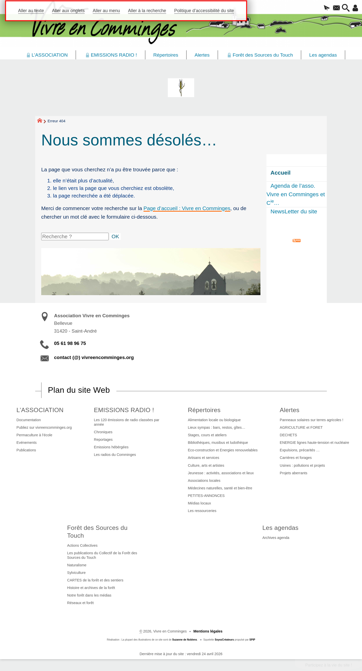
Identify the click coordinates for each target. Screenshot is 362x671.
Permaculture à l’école (34, 435)
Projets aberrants (293, 473)
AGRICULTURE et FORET (301, 427)
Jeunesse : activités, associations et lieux (221, 473)
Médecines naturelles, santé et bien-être (220, 488)
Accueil (280, 173)
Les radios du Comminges (115, 455)
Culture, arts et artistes (206, 465)
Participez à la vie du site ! (328, 665)
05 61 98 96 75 (70, 343)
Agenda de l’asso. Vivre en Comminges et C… (295, 194)
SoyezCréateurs (224, 639)
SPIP (252, 639)
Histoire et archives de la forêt (91, 588)
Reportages (103, 440)
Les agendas (280, 527)
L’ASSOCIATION (40, 410)
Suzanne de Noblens (184, 639)
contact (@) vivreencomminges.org (94, 357)
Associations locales (204, 481)
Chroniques (103, 432)
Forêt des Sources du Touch (97, 531)
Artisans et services (203, 458)
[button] (320, 8)
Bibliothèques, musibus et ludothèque (218, 443)
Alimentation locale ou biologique (214, 420)
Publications (26, 450)
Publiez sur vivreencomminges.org (44, 427)
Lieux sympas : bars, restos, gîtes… (216, 427)
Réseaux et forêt (80, 603)
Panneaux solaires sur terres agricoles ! (311, 420)
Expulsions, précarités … (300, 450)
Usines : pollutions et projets (302, 465)
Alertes (289, 410)
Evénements (27, 443)
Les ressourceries (202, 511)
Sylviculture (76, 573)
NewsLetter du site (293, 211)
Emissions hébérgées (111, 447)
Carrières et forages (296, 458)
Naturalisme (76, 565)
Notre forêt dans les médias (89, 595)
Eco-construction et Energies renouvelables (223, 450)
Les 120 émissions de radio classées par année (126, 422)
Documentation (29, 420)
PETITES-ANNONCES (206, 496)
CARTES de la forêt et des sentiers (95, 580)
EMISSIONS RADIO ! (124, 410)
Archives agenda (275, 538)
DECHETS (288, 435)
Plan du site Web (79, 389)
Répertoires (204, 410)
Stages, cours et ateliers (207, 435)
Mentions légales (207, 631)
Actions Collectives (82, 545)
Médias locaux (199, 503)
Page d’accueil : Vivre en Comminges (187, 208)
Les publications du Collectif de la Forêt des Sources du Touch (102, 555)
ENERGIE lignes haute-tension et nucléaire (314, 443)
